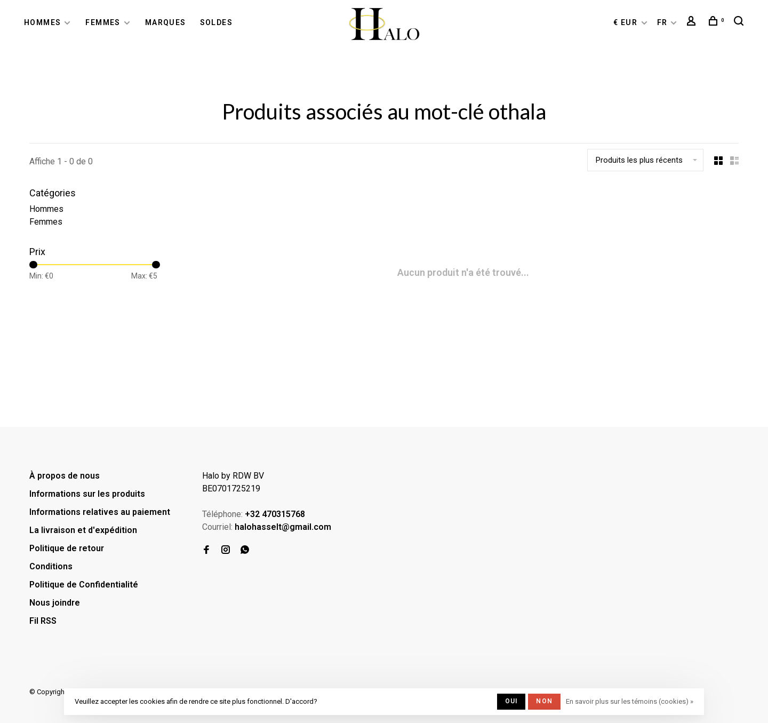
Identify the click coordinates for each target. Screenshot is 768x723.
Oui (511, 701)
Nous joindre (54, 603)
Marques (165, 22)
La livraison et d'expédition (83, 530)
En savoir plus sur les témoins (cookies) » (629, 701)
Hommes (42, 22)
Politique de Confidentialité (83, 584)
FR (662, 22)
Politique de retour (66, 548)
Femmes (102, 22)
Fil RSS (43, 621)
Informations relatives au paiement (99, 512)
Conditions (51, 566)
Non (544, 701)
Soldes (216, 22)
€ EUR (626, 22)
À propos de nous (64, 476)
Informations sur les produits (87, 494)
